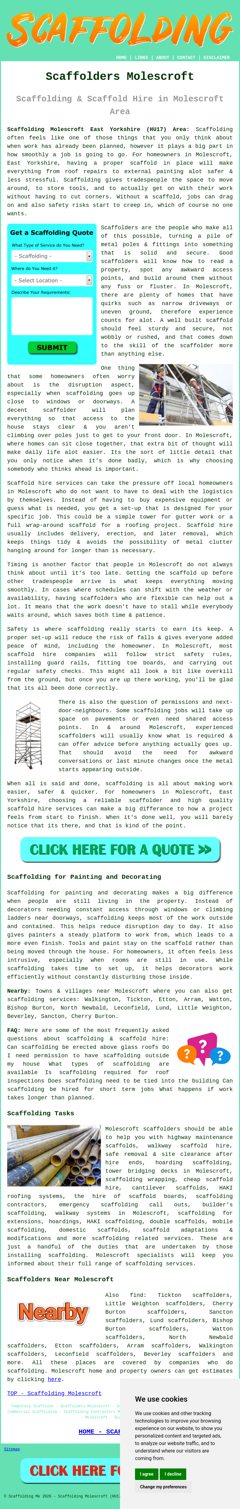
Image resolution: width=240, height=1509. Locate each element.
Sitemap (12, 1449)
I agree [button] (146, 1474)
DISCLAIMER (216, 57)
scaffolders (119, 261)
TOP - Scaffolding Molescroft (54, 1393)
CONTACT (186, 57)
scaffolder (60, 410)
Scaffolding (82, 180)
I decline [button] (173, 1474)
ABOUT (162, 57)
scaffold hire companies (51, 654)
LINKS (141, 57)
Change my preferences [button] (163, 1486)
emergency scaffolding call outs (123, 1205)
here (54, 1379)
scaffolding (110, 1238)
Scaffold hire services (45, 483)
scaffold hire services (44, 809)
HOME (121, 57)
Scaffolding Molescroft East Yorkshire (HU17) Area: (98, 129)
